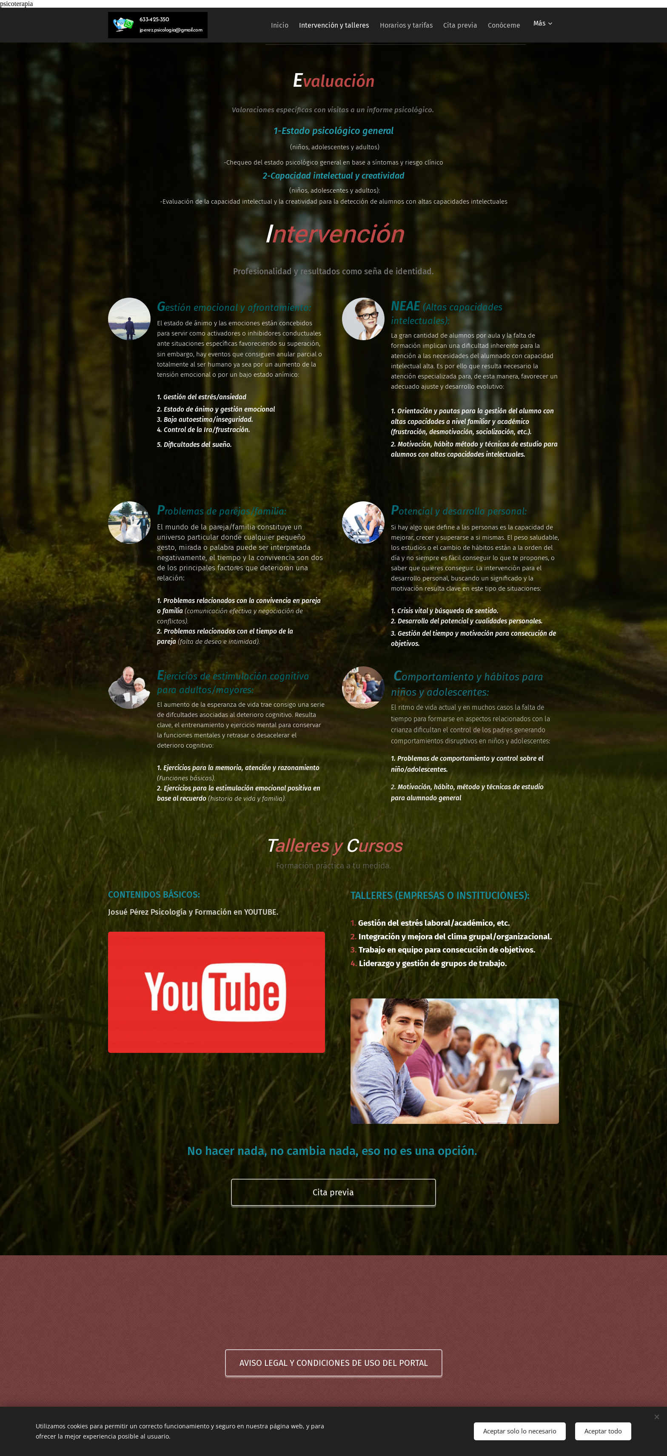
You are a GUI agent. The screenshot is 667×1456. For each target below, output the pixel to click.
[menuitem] (259, 25)
